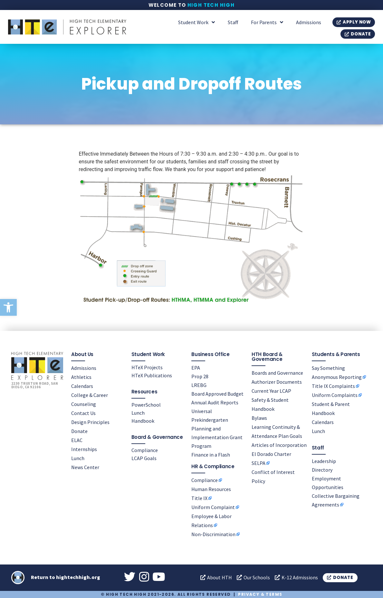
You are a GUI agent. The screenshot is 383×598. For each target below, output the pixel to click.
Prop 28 (199, 376)
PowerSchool (146, 404)
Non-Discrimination (213, 534)
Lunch (77, 458)
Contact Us (83, 413)
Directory (322, 470)
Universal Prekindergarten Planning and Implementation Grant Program (217, 428)
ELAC (76, 440)
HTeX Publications (151, 375)
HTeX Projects (147, 367)
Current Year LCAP (271, 391)
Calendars (82, 386)
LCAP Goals (144, 458)
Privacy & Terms (260, 594)
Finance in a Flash (210, 454)
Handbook (142, 421)
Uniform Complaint (213, 507)
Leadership (324, 461)
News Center (85, 467)
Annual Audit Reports (214, 402)
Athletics (81, 377)
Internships (84, 449)
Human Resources (211, 489)
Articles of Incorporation (279, 445)
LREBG (198, 385)
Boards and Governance (277, 373)
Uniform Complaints (335, 395)
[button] (8, 307)
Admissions (308, 22)
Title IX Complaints (333, 386)
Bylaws (259, 418)
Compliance (144, 450)
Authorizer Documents (277, 382)
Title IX (199, 498)
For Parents (267, 22)
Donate (79, 431)
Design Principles (90, 422)
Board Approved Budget (217, 394)
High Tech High (211, 5)
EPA (195, 367)
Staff (233, 22)
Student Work (196, 22)
